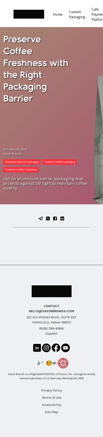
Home (57, 14)
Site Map (51, 412)
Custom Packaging (77, 14)
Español (51, 333)
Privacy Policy (51, 390)
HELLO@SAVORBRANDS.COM (51, 311)
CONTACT (51, 306)
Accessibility (51, 405)
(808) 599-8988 (51, 328)
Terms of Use (51, 398)
